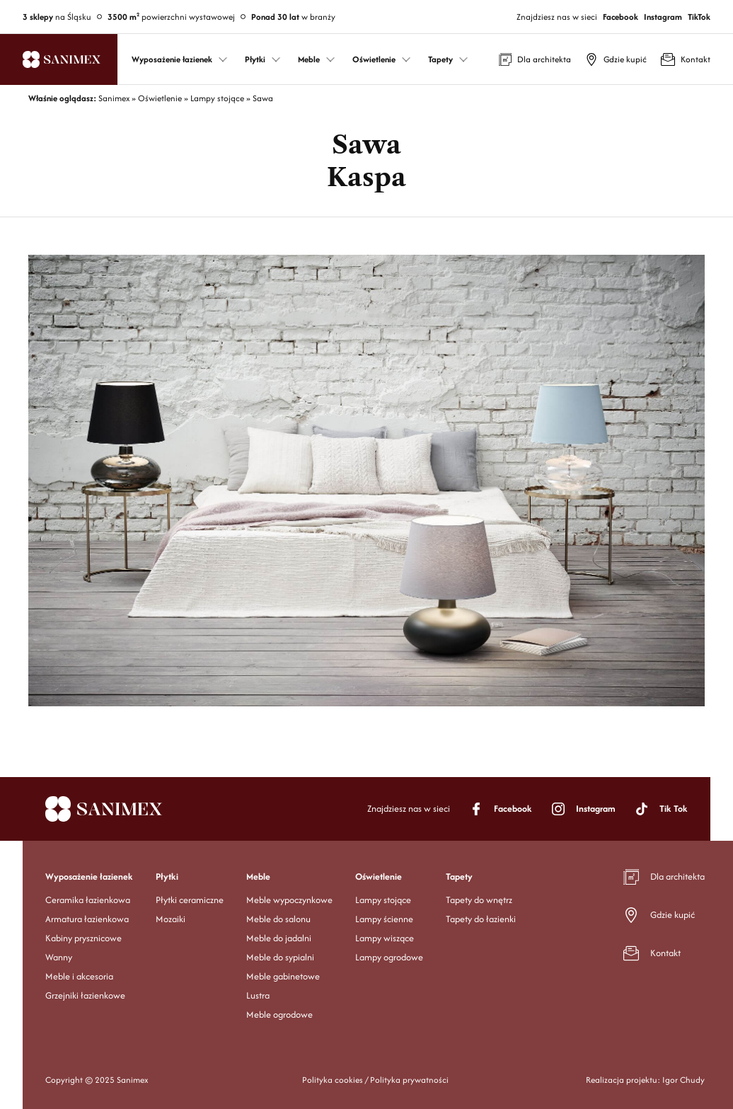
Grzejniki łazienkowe (85, 995)
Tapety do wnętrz (479, 900)
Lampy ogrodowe (389, 957)
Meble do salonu (278, 919)
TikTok (699, 17)
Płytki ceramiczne (190, 900)
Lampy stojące (383, 900)
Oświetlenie (378, 876)
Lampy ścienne (384, 919)
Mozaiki (170, 919)
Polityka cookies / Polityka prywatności (375, 1080)
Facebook (620, 17)
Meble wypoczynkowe (289, 900)
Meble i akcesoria (79, 976)
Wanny (58, 957)
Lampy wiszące (384, 938)
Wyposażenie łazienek (89, 876)
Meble (258, 876)
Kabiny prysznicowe (83, 938)
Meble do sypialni (280, 957)
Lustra (258, 995)
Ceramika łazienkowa (87, 900)
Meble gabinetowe (283, 976)
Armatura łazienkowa (87, 919)
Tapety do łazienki (481, 919)
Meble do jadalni (278, 938)
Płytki (167, 876)
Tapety (459, 876)
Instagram (663, 17)
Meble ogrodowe (279, 1014)
